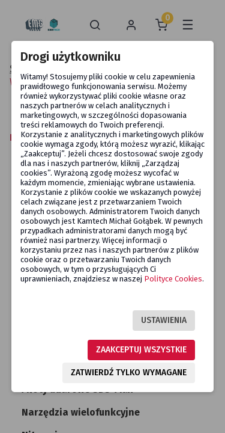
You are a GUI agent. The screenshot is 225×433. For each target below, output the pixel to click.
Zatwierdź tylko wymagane (129, 372)
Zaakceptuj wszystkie (141, 350)
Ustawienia (164, 320)
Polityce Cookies (173, 278)
